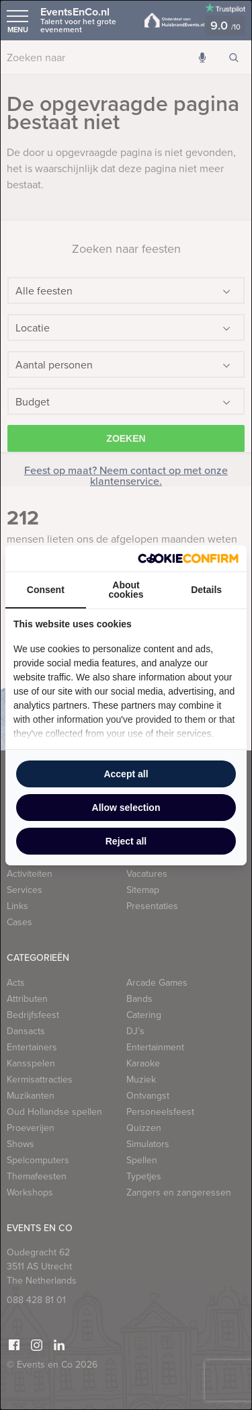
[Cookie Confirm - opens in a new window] (188, 558)
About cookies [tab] (125, 590)
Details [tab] (206, 589)
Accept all (125, 774)
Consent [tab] (46, 589)
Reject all (126, 841)
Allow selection (126, 807)
